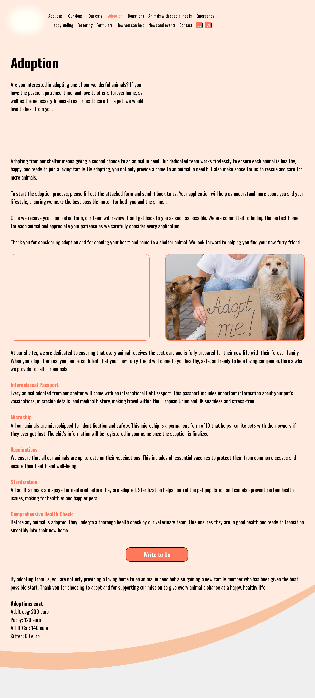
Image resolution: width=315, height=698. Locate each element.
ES (208, 25)
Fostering (85, 25)
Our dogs (75, 16)
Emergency (205, 16)
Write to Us (157, 554)
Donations (136, 16)
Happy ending (62, 25)
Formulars (104, 25)
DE (199, 25)
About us (55, 16)
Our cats (95, 16)
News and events (162, 25)
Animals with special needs (170, 16)
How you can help (131, 25)
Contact (185, 25)
